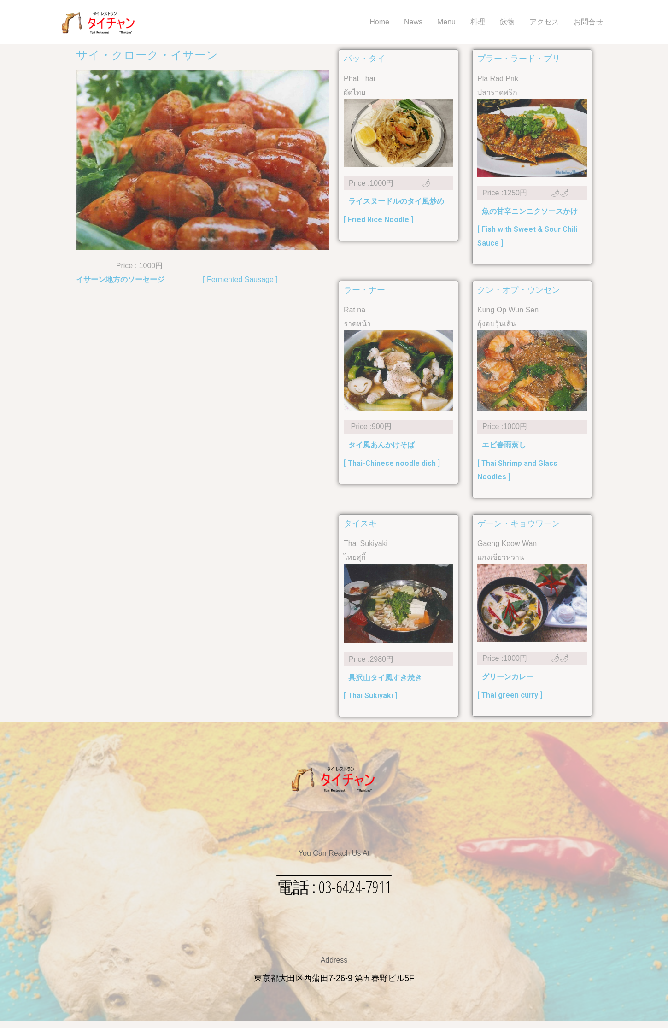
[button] (334, 890)
